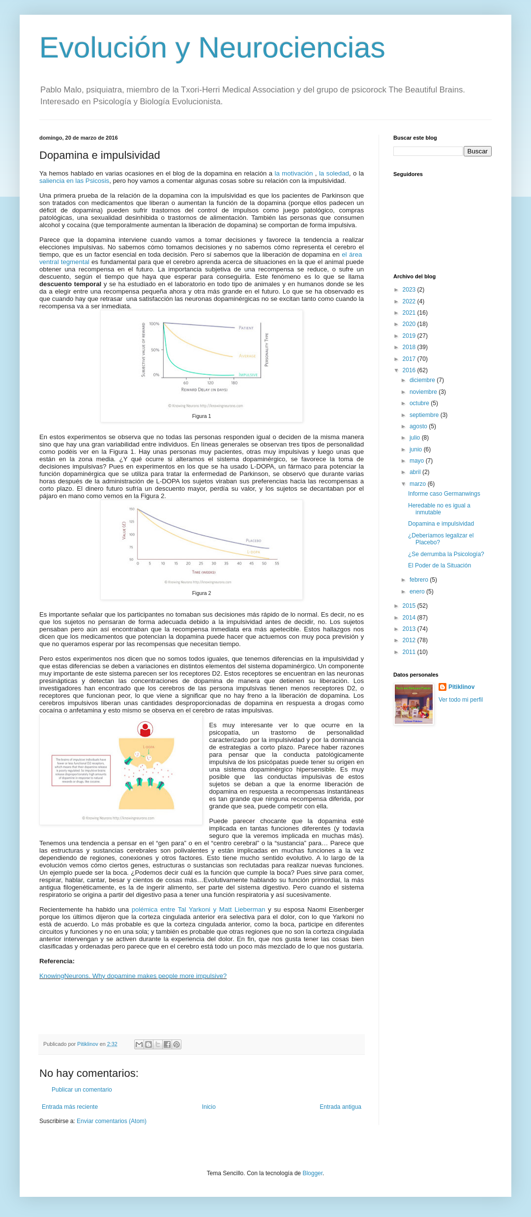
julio (416, 437)
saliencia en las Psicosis (74, 180)
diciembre (423, 380)
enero (418, 591)
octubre (420, 403)
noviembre (424, 391)
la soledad (334, 173)
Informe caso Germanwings (444, 493)
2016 (410, 370)
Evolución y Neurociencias (212, 47)
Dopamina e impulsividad (441, 523)
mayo (418, 460)
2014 (410, 617)
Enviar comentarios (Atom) (112, 1121)
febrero (420, 579)
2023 (410, 289)
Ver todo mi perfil (461, 699)
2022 (410, 301)
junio (417, 449)
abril (416, 472)
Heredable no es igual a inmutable (439, 509)
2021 (410, 312)
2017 (410, 359)
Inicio (209, 1106)
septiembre (425, 415)
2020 (410, 324)
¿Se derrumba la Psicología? (446, 554)
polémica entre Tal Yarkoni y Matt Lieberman (199, 909)
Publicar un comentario (82, 1089)
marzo (419, 483)
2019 (410, 335)
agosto (419, 426)
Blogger (312, 1173)
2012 (410, 640)
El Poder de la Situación (439, 565)
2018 (410, 347)
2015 (410, 605)
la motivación (294, 173)
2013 (410, 628)
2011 (410, 652)
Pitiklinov (461, 686)
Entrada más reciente (70, 1106)
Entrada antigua (340, 1106)
